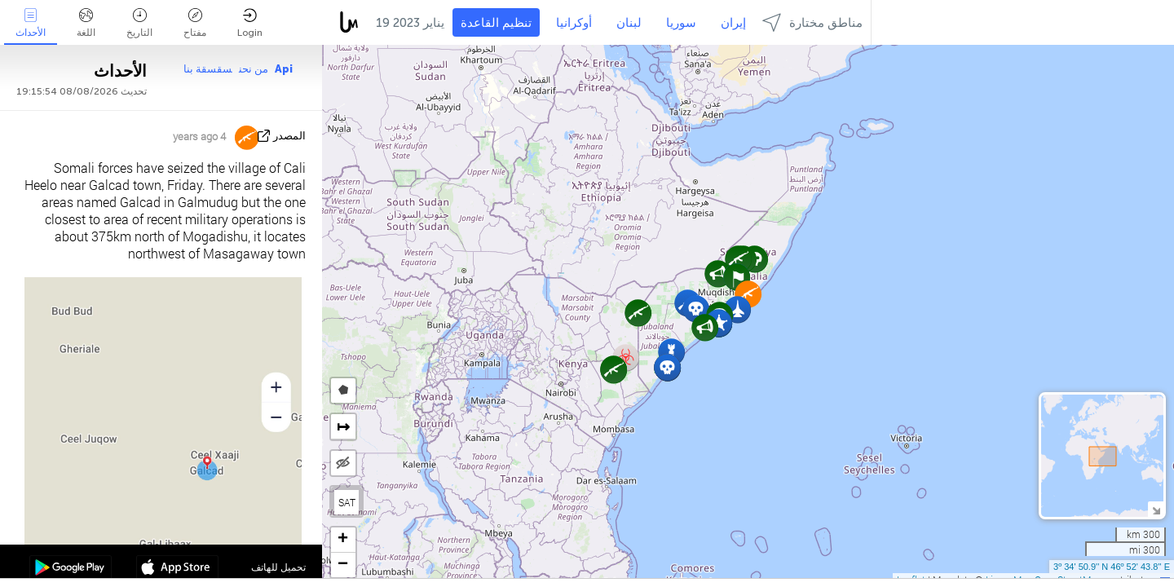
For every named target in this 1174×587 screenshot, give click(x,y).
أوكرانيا (574, 22)
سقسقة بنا (207, 69)
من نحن (253, 69)
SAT (346, 502)
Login (250, 23)
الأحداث (30, 23)
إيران (733, 22)
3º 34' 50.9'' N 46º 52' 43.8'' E (1111, 567)
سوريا (681, 22)
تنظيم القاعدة (496, 22)
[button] (667, 367)
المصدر (289, 136)
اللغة (86, 23)
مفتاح (194, 23)
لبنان (629, 22)
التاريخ (139, 23)
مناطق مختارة (812, 22)
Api (284, 69)
